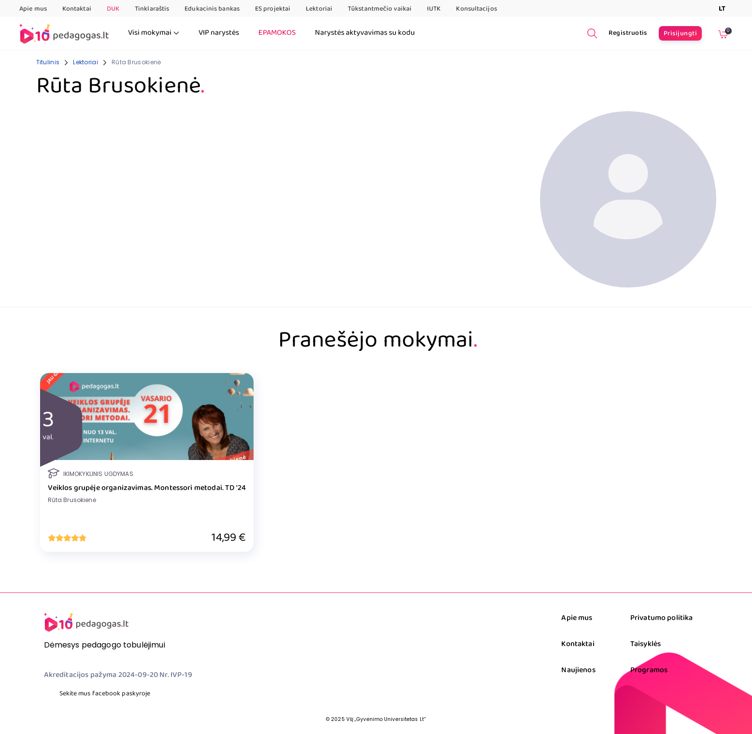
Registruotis (628, 33)
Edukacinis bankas (212, 9)
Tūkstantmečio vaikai (379, 9)
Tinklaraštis (152, 9)
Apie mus (33, 9)
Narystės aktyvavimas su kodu (365, 33)
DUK (113, 9)
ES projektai (272, 9)
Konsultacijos (476, 9)
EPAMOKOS (277, 33)
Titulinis (48, 62)
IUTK (433, 9)
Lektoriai (319, 9)
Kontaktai (76, 9)
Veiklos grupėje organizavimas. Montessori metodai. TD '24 (147, 488)
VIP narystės (219, 33)
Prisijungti (680, 33)
